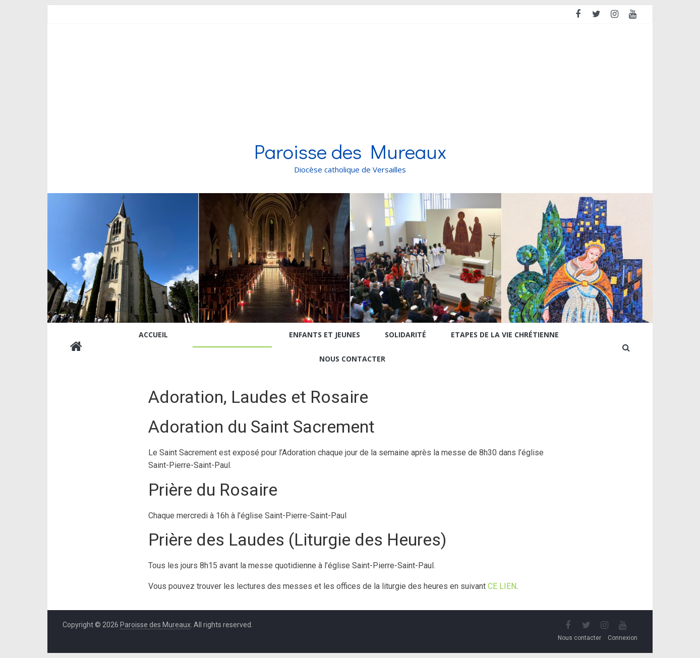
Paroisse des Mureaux (350, 151)
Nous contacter (352, 359)
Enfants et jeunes (324, 334)
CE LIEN (502, 586)
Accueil (153, 334)
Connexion (622, 637)
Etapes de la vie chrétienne (505, 334)
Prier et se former (228, 334)
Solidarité (405, 334)
